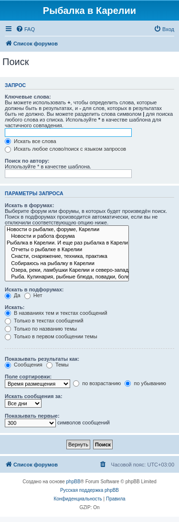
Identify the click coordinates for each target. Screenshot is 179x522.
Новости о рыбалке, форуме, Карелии (67, 229)
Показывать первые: (32, 416)
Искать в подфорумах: (34, 289)
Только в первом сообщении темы (51, 336)
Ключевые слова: (28, 97)
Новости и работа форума (67, 236)
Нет (33, 295)
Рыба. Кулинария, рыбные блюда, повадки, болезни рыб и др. (67, 277)
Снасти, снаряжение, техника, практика (67, 256)
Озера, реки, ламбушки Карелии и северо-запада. (67, 270)
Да (13, 295)
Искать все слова (30, 141)
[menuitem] (25, 29)
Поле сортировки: (28, 376)
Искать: (14, 307)
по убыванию (145, 383)
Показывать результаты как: (42, 359)
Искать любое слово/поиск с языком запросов (65, 149)
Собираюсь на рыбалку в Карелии (67, 263)
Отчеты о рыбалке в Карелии (67, 249)
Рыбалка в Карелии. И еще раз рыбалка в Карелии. (67, 243)
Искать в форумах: (29, 205)
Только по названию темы (41, 329)
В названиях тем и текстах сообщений (56, 313)
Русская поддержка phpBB (89, 490)
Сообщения (23, 364)
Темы (57, 364)
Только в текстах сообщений (44, 320)
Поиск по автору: (27, 161)
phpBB (73, 481)
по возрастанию (97, 383)
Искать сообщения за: (34, 396)
